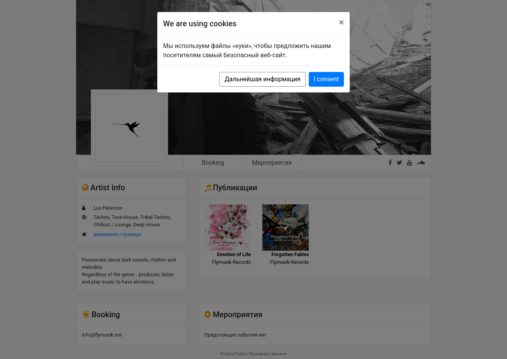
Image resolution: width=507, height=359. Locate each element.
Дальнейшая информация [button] (262, 79)
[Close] (341, 22)
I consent (326, 79)
